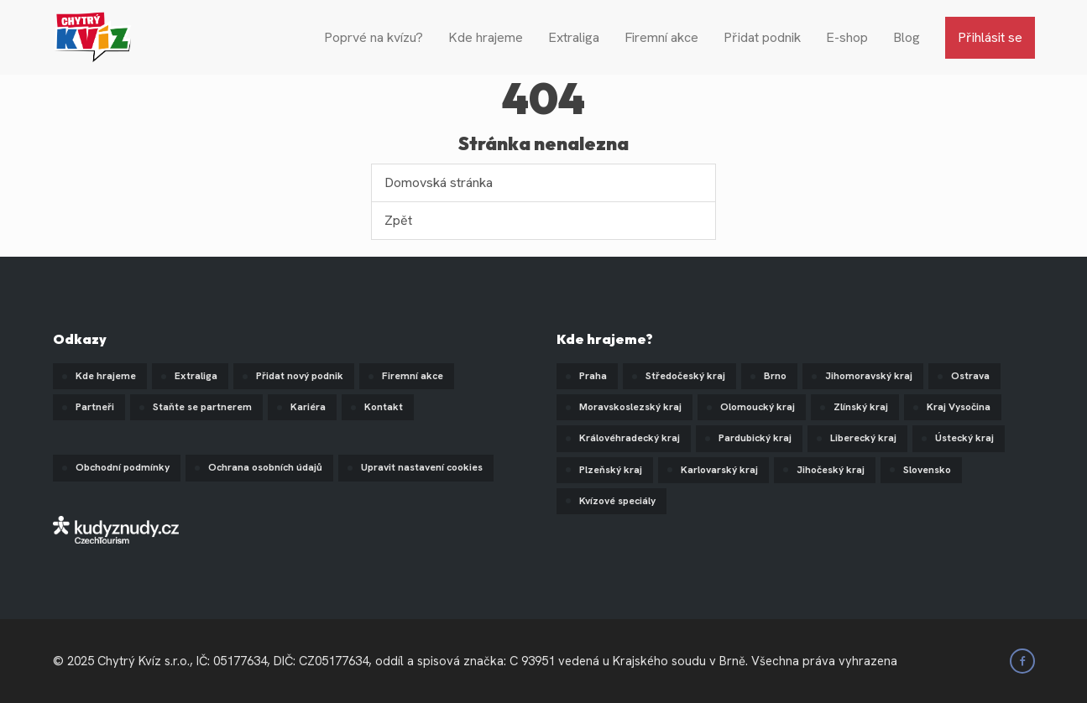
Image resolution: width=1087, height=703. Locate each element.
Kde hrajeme (485, 37)
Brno (775, 376)
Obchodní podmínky (123, 467)
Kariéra (308, 407)
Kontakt (383, 407)
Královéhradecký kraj (629, 438)
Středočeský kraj (685, 376)
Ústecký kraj (964, 438)
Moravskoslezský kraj (630, 407)
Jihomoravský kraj (868, 376)
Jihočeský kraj (831, 469)
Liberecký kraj (863, 438)
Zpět (398, 220)
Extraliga (573, 37)
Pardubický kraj (755, 438)
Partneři (95, 407)
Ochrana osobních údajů (265, 467)
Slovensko (927, 469)
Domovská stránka (438, 182)
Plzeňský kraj (610, 469)
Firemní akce (661, 37)
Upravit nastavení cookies (422, 467)
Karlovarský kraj (719, 469)
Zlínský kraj (861, 407)
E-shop (847, 37)
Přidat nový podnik (299, 376)
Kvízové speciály (617, 501)
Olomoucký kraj (757, 407)
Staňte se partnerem (202, 407)
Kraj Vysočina (958, 407)
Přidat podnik (762, 37)
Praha (593, 376)
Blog (906, 37)
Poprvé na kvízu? (373, 37)
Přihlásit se (990, 37)
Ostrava (970, 376)
